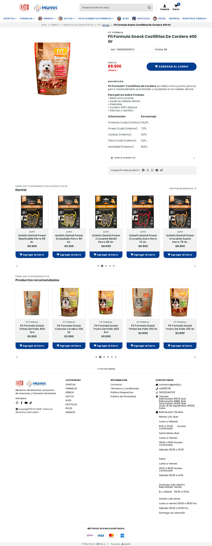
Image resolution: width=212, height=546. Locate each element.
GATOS (69, 18)
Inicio (44, 24)
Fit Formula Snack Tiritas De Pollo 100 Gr (143, 327)
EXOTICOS (143, 18)
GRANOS (174, 18)
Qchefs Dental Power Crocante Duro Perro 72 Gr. (143, 239)
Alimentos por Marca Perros (78, 24)
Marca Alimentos (123, 157)
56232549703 (165, 392)
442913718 (163, 388)
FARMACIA (27, 18)
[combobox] (116, 7)
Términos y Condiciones (125, 388)
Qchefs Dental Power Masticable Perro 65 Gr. (32, 239)
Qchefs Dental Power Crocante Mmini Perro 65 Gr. (106, 239)
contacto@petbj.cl (168, 384)
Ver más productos (183, 188)
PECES (162, 18)
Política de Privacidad (123, 396)
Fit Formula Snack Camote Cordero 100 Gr (69, 329)
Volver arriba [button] (106, 369)
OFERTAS (10, 18)
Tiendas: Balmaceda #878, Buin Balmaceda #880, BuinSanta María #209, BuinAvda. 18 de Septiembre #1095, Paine (175, 402)
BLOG (106, 25)
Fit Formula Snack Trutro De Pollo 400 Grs (106, 329)
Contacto (116, 384)
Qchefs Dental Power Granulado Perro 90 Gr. (69, 239)
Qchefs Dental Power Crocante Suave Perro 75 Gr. (180, 239)
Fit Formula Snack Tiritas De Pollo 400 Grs (32, 329)
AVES (125, 18)
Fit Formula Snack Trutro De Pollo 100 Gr (180, 327)
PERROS (49, 18)
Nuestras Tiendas (194, 18)
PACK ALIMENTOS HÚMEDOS (96, 18)
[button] (161, 170)
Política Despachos (122, 392)
